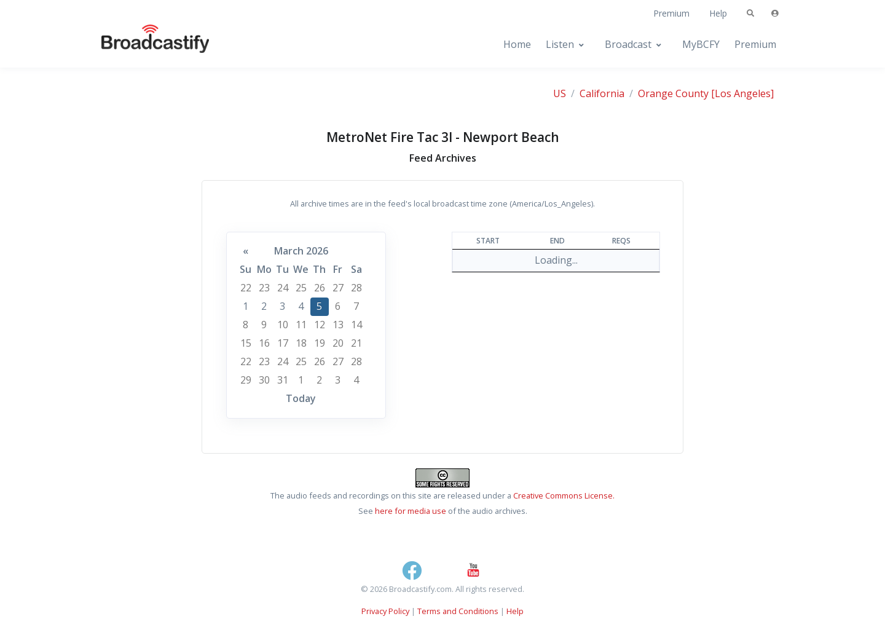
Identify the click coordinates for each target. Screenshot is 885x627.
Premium (671, 13)
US (559, 93)
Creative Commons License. (564, 495)
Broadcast (628, 44)
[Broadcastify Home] (143, 44)
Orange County (673, 93)
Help (718, 13)
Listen (560, 44)
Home (517, 44)
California (602, 93)
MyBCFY (701, 44)
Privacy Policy (385, 611)
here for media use (410, 510)
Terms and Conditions (457, 611)
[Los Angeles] (742, 93)
